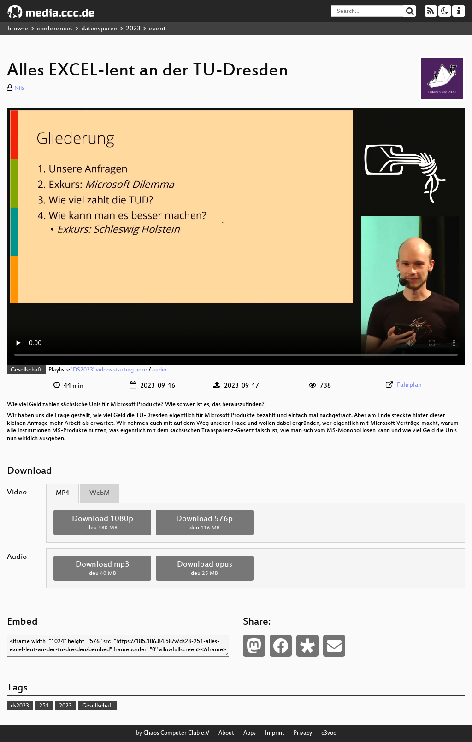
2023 (133, 29)
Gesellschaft (26, 370)
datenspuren (99, 29)
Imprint (274, 733)
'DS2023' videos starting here (109, 370)
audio (159, 370)
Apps (249, 733)
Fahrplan (409, 385)
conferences (55, 29)
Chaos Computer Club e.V (176, 733)
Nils (19, 88)
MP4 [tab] (62, 493)
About (226, 733)
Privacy (303, 733)
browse (18, 29)
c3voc (328, 733)
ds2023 (20, 706)
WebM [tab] (99, 493)
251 (44, 706)
